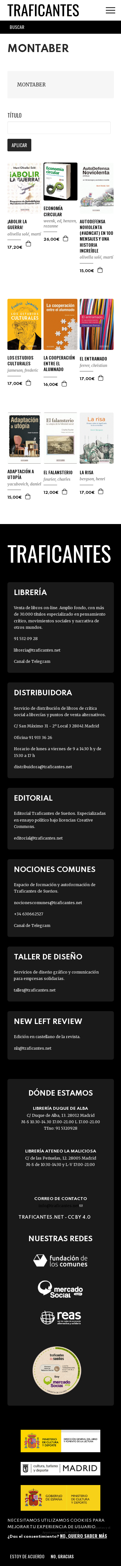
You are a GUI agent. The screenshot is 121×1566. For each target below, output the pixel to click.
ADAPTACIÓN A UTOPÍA (20, 474)
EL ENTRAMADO (93, 358)
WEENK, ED (52, 220)
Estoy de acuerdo (27, 1556)
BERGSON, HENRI (92, 478)
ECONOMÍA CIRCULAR (53, 211)
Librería (30, 593)
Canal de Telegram (32, 661)
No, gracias (62, 1556)
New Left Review (48, 1022)
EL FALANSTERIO (58, 472)
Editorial (33, 798)
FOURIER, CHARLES (57, 479)
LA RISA (86, 472)
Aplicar (19, 144)
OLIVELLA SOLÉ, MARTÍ (24, 234)
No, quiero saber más (83, 1535)
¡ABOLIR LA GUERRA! (17, 224)
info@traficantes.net (60, 1205)
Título (14, 115)
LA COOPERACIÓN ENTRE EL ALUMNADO (59, 363)
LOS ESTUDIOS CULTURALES (20, 360)
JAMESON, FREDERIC (22, 370)
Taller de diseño (48, 957)
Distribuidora (43, 693)
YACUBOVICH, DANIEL (24, 484)
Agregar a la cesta (29, 243)
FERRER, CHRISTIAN (93, 365)
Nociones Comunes (55, 870)
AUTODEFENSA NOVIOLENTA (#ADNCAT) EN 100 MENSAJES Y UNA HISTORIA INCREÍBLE (96, 236)
